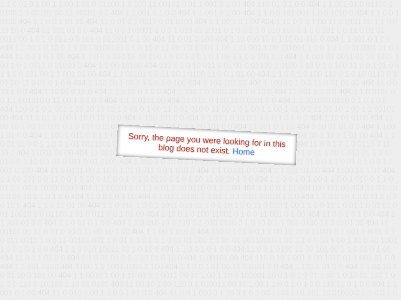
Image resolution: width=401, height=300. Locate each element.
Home (243, 151)
